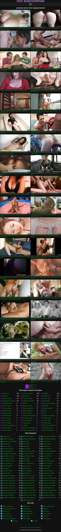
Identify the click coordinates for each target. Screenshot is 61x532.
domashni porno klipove (49, 439)
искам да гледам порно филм (9, 492)
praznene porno (27, 468)
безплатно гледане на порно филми (9, 483)
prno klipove (46, 468)
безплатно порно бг (28, 483)
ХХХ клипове (6, 513)
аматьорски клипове (48, 473)
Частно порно (47, 398)
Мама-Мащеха (7, 418)
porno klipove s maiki (28, 456)
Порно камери (47, 513)
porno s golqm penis (28, 463)
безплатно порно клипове (50, 483)
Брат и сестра (6, 420)
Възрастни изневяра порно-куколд (9, 425)
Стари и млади (27, 413)
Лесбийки (45, 393)
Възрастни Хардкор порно (50, 415)
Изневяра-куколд (7, 403)
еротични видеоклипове (49, 490)
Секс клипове (46, 518)
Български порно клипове (9, 508)
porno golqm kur (47, 448)
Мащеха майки (47, 423)
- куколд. (25, 425)
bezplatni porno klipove (49, 436)
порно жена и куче (28, 500)
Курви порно (26, 506)
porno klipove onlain (8, 456)
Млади (45, 410)
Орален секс (46, 396)
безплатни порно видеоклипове (9, 480)
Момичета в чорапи (28, 401)
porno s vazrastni (47, 463)
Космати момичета (28, 408)
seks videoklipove (27, 470)
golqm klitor (26, 441)
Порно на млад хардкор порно (30, 428)
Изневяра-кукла (27, 420)
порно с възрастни (8, 506)
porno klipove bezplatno (49, 451)
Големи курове (7, 428)
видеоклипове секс (48, 488)
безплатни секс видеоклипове (50, 480)
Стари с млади (7, 423)
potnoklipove (6, 468)
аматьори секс (27, 473)
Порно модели (7, 405)
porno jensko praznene (29, 451)
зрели (44, 413)
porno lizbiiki (26, 461)
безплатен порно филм (49, 478)
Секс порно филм (28, 513)
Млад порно (26, 396)
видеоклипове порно (28, 488)
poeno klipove (26, 448)
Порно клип (6, 511)
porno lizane (46, 458)
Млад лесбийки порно (29, 415)
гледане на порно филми (30, 490)
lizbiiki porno (46, 446)
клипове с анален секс (29, 492)
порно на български (48, 506)
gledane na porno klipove (9, 441)
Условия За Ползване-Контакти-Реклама (30, 527)
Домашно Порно (27, 405)
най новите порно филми (9, 497)
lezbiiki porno (26, 444)
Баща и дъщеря (47, 408)
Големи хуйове (7, 430)
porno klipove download (9, 453)
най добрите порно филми (50, 495)
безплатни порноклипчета (30, 480)
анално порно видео (28, 478)
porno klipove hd (47, 453)
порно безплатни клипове (50, 497)
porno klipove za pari (8, 458)
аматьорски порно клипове (9, 475)
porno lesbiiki (26, 458)
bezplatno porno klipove (29, 439)
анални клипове (47, 475)
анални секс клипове (8, 478)
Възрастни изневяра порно (50, 425)
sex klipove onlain (48, 470)
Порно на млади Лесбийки (30, 430)
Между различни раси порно (9, 401)
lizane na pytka (47, 444)
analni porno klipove (28, 436)
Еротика (5, 396)
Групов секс (6, 393)
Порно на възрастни (48, 430)
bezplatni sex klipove (8, 439)
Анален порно (47, 420)
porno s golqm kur (7, 463)
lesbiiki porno (6, 444)
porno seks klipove (8, 466)
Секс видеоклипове (30, 1)
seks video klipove (7, 470)
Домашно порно (27, 511)
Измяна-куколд (7, 413)
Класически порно (28, 393)
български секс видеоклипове (50, 485)
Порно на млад (7, 408)
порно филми (26, 508)
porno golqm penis (8, 451)
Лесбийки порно (7, 415)
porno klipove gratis (28, 453)
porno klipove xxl (47, 456)
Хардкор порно (7, 398)
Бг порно (15, 521)
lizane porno (26, 446)
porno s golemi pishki (48, 461)
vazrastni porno (7, 473)
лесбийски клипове (8, 495)
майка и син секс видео (29, 495)
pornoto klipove (47, 466)
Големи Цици (26, 423)
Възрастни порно (27, 398)
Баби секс (46, 508)
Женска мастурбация (49, 403)
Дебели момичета (28, 410)
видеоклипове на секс (9, 488)
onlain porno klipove (8, 448)
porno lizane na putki (8, 461)
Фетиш (25, 403)
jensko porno (46, 441)
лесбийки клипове (48, 492)
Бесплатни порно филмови (9, 518)
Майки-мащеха (7, 410)
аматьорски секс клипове (30, 475)
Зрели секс (46, 511)
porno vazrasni (27, 466)
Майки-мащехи (47, 418)
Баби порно (26, 516)
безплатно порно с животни (9, 485)
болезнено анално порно (30, 485)
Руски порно (46, 401)
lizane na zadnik (7, 446)
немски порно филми (29, 497)
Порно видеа (26, 518)
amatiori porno (6, 436)
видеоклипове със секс (9, 490)
